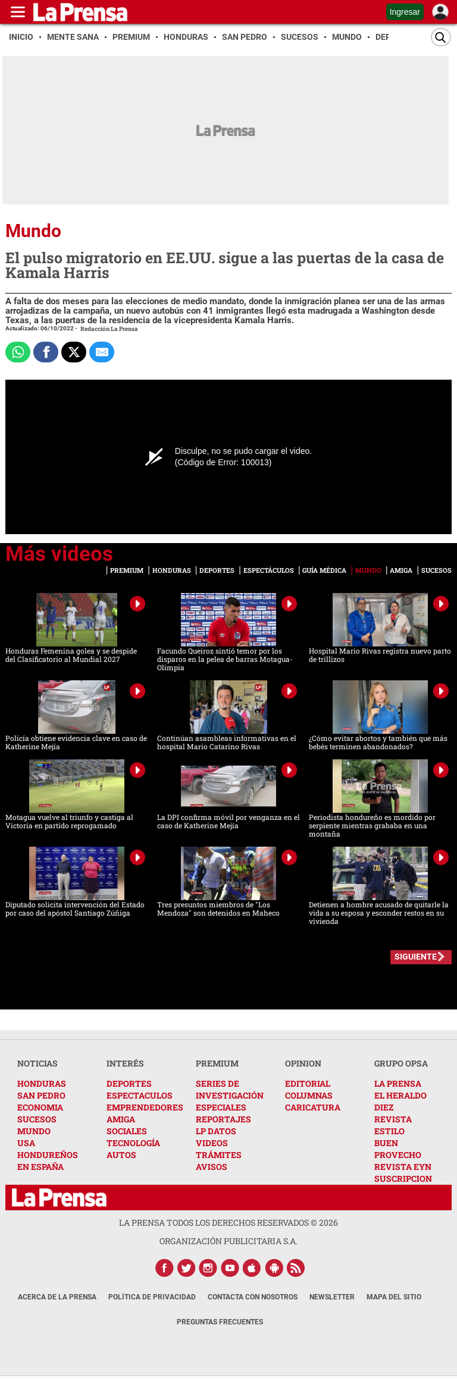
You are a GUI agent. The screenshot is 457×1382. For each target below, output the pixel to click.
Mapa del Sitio (394, 1297)
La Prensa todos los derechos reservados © (228, 1222)
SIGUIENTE (416, 956)
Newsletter (332, 1297)
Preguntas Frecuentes (220, 1322)
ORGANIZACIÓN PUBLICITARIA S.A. (228, 1241)
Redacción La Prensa (109, 329)
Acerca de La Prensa (57, 1297)
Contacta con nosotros (253, 1297)
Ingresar (405, 12)
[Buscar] (441, 37)
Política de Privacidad (152, 1297)
